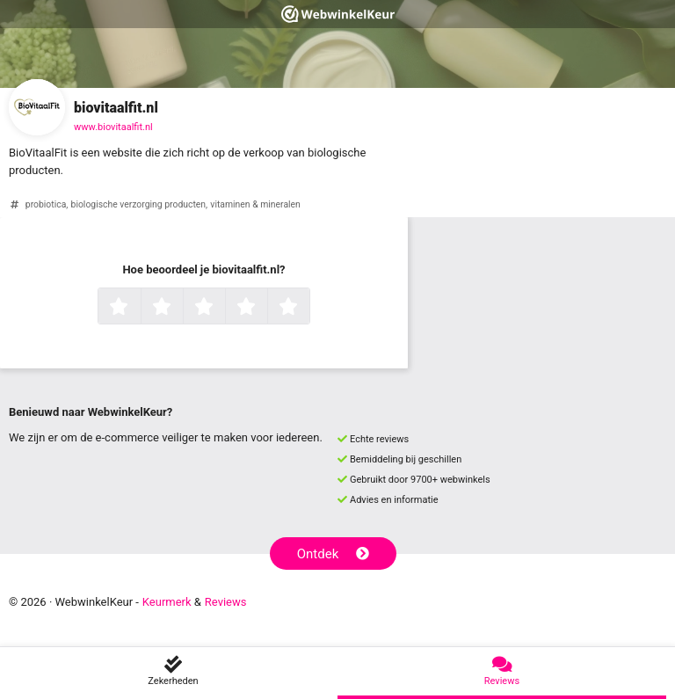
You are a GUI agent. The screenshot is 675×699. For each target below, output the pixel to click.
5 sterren (307, 307)
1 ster (138, 307)
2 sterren (181, 307)
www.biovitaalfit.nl (113, 127)
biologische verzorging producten (139, 204)
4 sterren (265, 307)
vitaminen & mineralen (255, 204)
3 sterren (223, 307)
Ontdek (333, 554)
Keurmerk (167, 601)
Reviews (226, 601)
